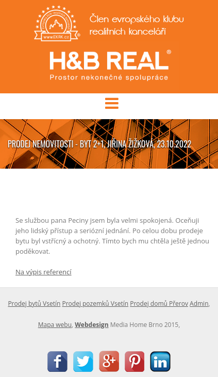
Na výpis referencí (43, 271)
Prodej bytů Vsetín (34, 303)
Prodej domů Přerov (159, 303)
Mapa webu (55, 324)
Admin (199, 303)
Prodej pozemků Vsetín (95, 303)
